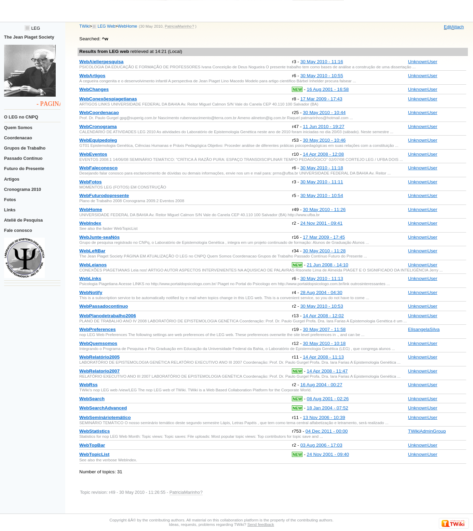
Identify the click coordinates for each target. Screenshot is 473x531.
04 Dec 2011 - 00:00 (327, 431)
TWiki (84, 26)
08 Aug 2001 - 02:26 (328, 398)
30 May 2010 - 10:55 (321, 75)
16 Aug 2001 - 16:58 (328, 89)
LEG (32, 28)
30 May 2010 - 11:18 (321, 167)
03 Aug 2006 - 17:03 (321, 445)
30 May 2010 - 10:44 (324, 112)
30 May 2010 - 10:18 (324, 343)
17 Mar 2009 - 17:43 (321, 98)
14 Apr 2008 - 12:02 (323, 315)
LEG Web (107, 26)
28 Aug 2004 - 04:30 (321, 292)
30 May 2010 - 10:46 (324, 140)
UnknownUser (422, 61)
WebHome (127, 26)
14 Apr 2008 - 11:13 (323, 357)
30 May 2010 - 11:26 (324, 209)
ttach (457, 27)
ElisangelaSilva (424, 329)
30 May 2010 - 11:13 (321, 278)
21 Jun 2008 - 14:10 (327, 264)
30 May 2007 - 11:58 (324, 329)
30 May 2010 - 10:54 (321, 195)
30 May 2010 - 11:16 (321, 61)
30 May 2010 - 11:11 (321, 181)
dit (447, 27)
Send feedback (260, 524)
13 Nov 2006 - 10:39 (324, 417)
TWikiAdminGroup (427, 431)
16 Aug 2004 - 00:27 (321, 384)
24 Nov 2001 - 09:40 (328, 454)
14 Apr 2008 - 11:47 (327, 371)
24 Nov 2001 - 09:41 (321, 223)
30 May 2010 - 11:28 (324, 250)
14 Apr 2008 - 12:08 (323, 154)
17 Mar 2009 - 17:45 (324, 237)
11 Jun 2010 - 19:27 (323, 126)
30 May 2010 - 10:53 (321, 306)
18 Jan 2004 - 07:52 (327, 407)
